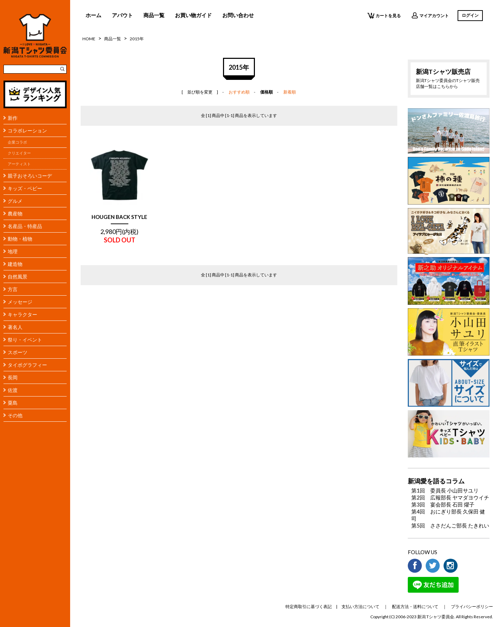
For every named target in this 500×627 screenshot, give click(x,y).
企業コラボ (17, 142)
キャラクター (22, 314)
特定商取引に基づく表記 (308, 606)
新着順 (289, 92)
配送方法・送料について (415, 606)
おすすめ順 (239, 92)
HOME (88, 38)
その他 (15, 415)
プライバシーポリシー (472, 606)
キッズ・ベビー (25, 188)
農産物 (15, 213)
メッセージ (20, 302)
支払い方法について (360, 606)
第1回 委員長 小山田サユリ (445, 490)
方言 (13, 289)
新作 (13, 118)
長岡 (13, 377)
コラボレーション (27, 130)
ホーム (93, 15)
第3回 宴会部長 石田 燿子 (442, 504)
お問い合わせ (238, 15)
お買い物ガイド (193, 15)
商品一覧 (153, 15)
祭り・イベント (25, 340)
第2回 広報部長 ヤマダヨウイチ (450, 497)
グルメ (15, 201)
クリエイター (19, 153)
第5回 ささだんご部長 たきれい (450, 525)
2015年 (137, 38)
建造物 (15, 264)
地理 (13, 251)
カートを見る (384, 15)
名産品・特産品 (25, 226)
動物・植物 (20, 239)
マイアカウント (430, 15)
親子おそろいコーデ (30, 176)
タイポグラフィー (27, 365)
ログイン (470, 15)
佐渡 (13, 390)
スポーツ (17, 352)
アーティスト (19, 164)
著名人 (15, 327)
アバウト (122, 15)
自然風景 (17, 277)
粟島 (13, 403)
